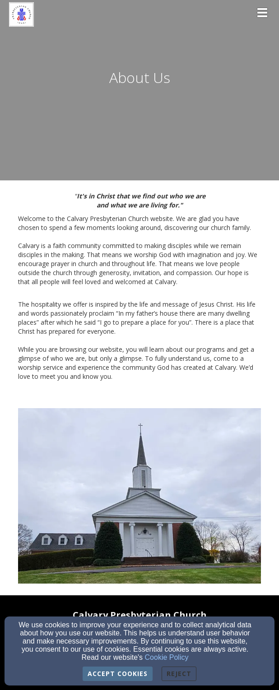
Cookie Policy (167, 657)
